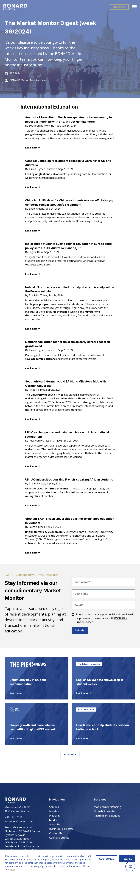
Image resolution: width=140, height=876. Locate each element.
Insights (54, 811)
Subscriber (118, 7)
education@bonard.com (19, 821)
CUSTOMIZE (106, 858)
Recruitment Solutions (107, 815)
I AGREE (127, 858)
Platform (54, 815)
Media (53, 820)
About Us (54, 824)
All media (70, 770)
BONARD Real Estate (61, 829)
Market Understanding (107, 807)
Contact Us (55, 833)
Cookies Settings (59, 837)
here (12, 869)
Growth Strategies (104, 811)
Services (54, 807)
